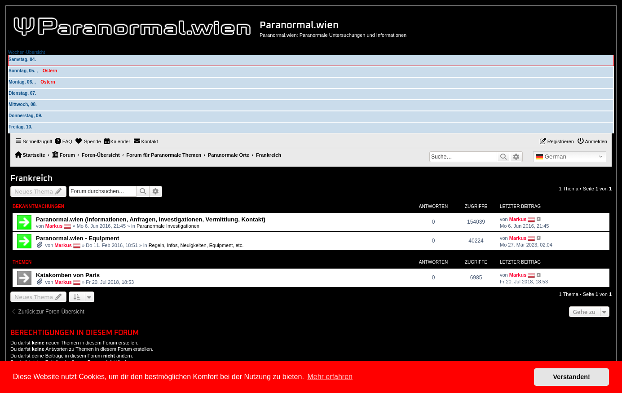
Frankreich (31, 178)
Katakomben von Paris (68, 275)
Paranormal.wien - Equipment (77, 238)
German (551, 156)
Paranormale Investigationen (168, 225)
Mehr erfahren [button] (330, 376)
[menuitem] (63, 141)
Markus (54, 225)
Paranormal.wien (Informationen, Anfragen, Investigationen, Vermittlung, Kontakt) (150, 219)
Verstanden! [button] (571, 376)
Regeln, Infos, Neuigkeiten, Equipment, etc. (196, 245)
